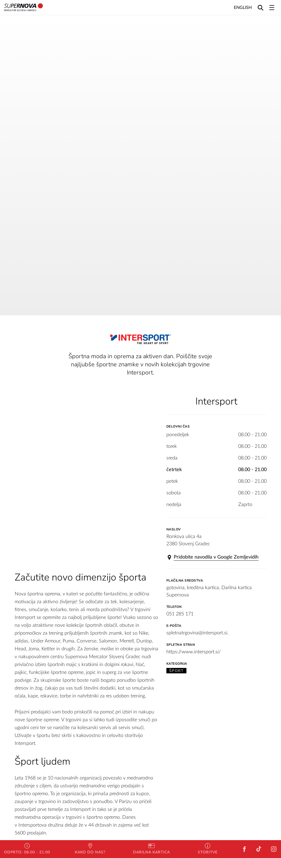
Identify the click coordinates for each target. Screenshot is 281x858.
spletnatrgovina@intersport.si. (197, 633)
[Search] (260, 7)
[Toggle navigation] (272, 7)
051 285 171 (179, 614)
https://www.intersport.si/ (193, 652)
